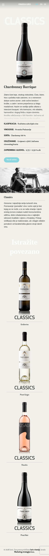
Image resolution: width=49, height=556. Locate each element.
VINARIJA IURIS (24, 5)
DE (45, 5)
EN (41, 5)
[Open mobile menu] (3, 4)
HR (37, 5)
